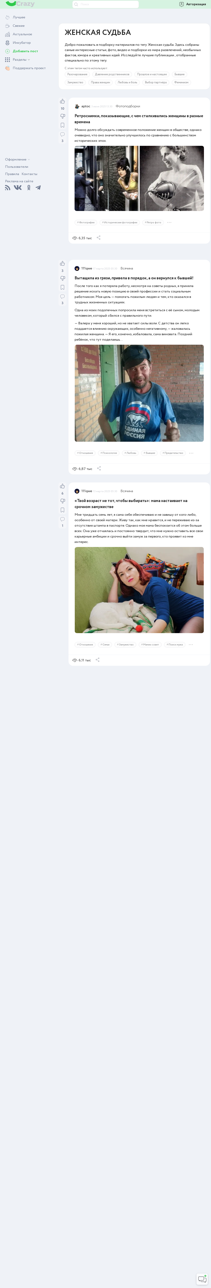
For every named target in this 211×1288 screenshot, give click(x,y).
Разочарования (77, 74)
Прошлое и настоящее (152, 74)
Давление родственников (112, 74)
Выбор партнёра (156, 82)
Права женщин (100, 82)
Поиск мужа (176, 645)
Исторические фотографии (120, 222)
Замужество (75, 82)
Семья (106, 645)
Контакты (29, 174)
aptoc (85, 106)
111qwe (86, 268)
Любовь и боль (127, 82)
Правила (12, 174)
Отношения (86, 453)
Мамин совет (151, 645)
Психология (110, 453)
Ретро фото (154, 222)
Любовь (131, 453)
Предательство (174, 453)
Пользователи (16, 166)
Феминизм (181, 82)
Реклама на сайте (19, 181)
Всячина (127, 268)
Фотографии (87, 222)
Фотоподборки (128, 106)
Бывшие (180, 74)
